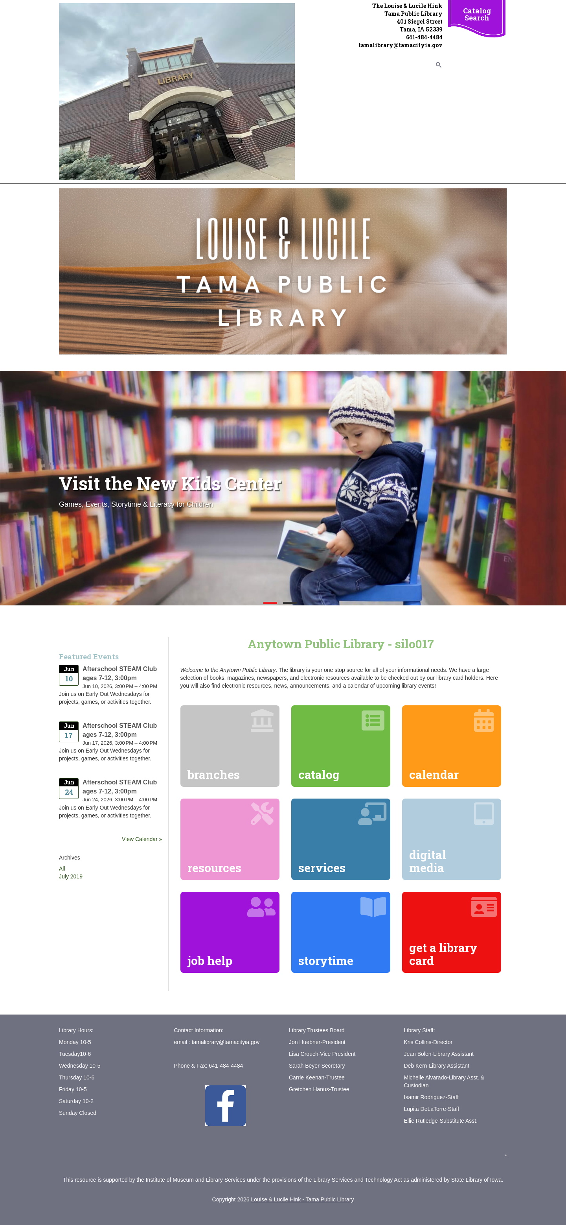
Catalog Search (477, 14)
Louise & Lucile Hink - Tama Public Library (302, 1199)
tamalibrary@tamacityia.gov (226, 1042)
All (62, 868)
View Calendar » (142, 839)
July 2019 (71, 876)
